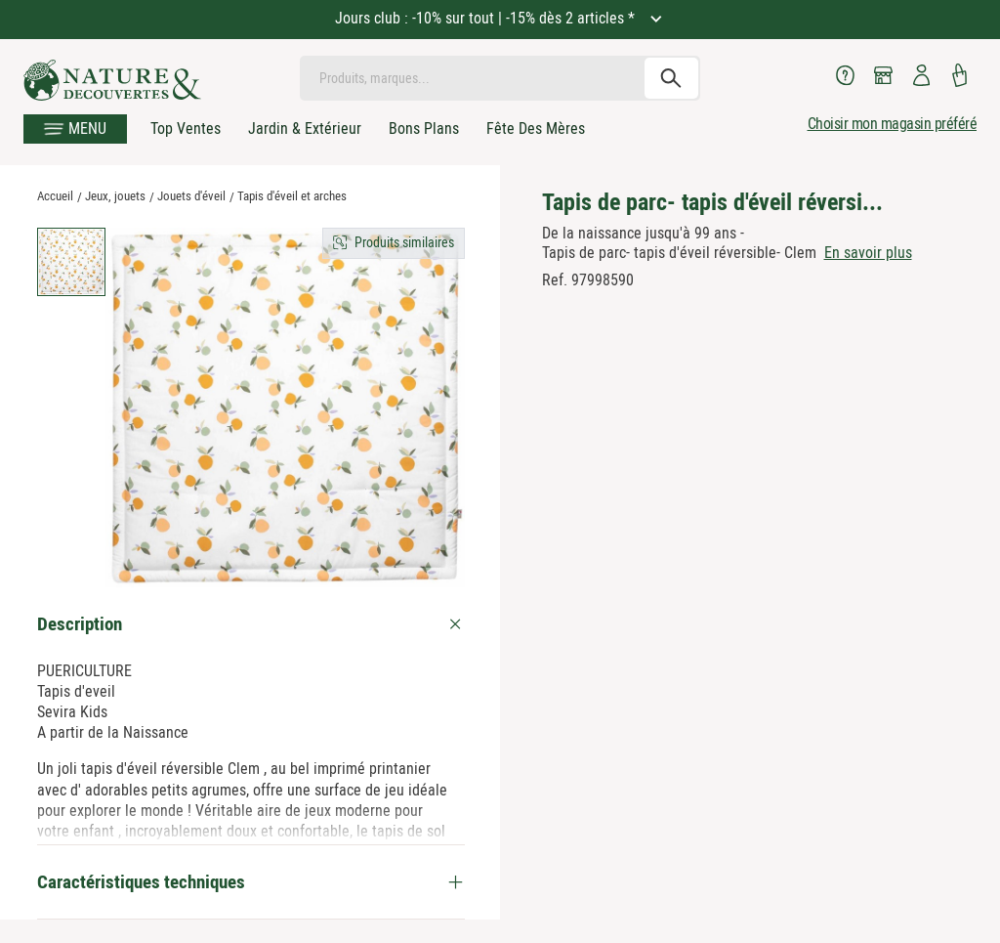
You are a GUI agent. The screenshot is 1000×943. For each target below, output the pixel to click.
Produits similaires (404, 242)
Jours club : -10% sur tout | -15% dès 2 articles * (487, 18)
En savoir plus (868, 252)
